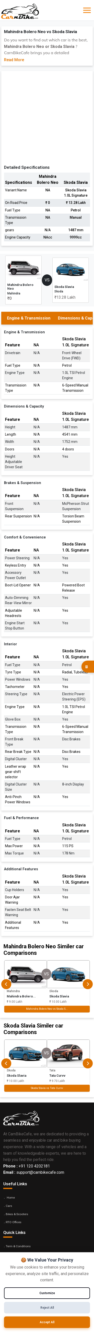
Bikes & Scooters (17, 1214)
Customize (47, 1293)
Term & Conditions (18, 1246)
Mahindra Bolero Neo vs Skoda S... (47, 1008)
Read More (14, 59)
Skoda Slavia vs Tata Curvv (47, 1088)
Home (11, 1197)
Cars (9, 1206)
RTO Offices (13, 1222)
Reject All (47, 1307)
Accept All (47, 1322)
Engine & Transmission (28, 318)
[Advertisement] (47, 119)
